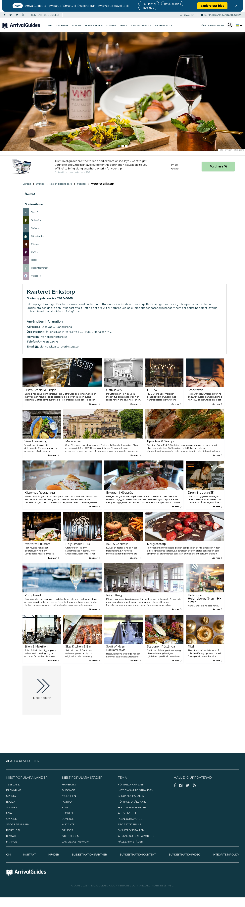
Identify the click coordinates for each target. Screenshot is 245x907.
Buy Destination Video (184, 854)
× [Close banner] (236, 6)
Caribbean (62, 25)
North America (94, 25)
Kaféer (34, 252)
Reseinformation (40, 267)
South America (163, 25)
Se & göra (36, 220)
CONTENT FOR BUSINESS (45, 15)
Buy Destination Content (138, 854)
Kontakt (29, 854)
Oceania (111, 25)
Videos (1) (36, 275)
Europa (27, 183)
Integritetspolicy (226, 854)
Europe (76, 25)
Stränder (35, 228)
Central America (141, 25)
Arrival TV (187, 15)
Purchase (218, 166)
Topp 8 (34, 212)
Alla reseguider (213, 25)
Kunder (53, 854)
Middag (81, 183)
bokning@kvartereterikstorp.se (57, 346)
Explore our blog (212, 6)
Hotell (34, 259)
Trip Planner (148, 3)
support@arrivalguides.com (221, 15)
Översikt (30, 194)
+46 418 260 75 (48, 341)
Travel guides (172, 3)
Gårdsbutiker (38, 236)
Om (8, 854)
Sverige (40, 183)
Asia (50, 25)
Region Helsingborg (60, 183)
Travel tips (147, 7)
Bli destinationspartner (89, 854)
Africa (123, 25)
